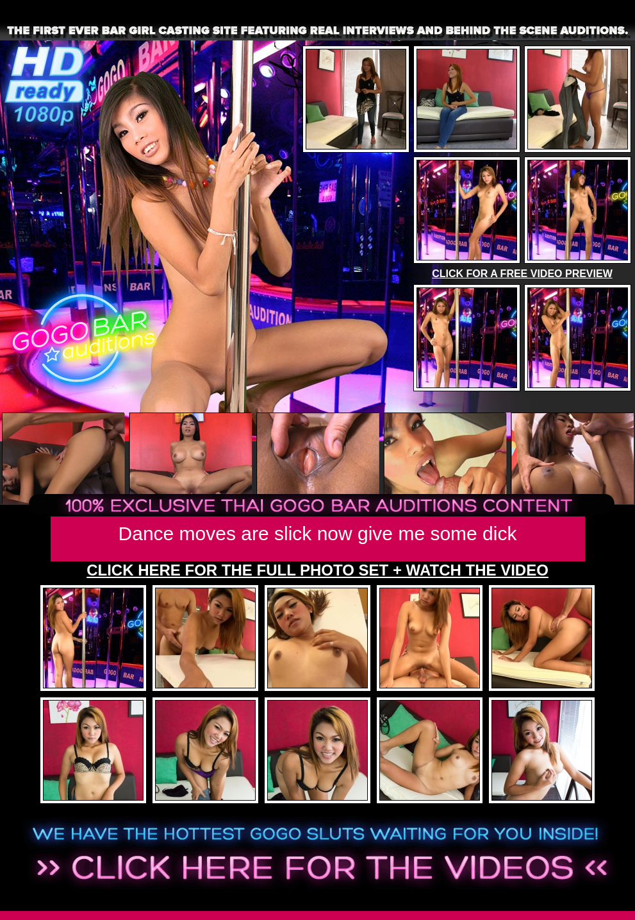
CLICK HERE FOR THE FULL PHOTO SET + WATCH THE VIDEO (317, 570)
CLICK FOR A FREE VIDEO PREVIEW (522, 273)
